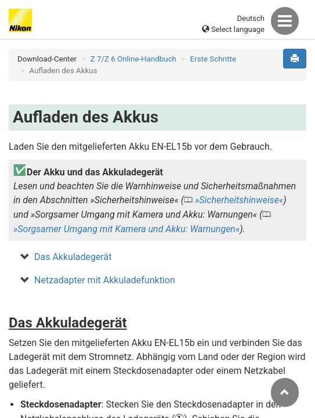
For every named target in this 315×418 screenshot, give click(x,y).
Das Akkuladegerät (73, 256)
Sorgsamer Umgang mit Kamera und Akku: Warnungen (126, 229)
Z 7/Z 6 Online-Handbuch (133, 59)
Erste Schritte (213, 59)
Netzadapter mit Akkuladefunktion (104, 280)
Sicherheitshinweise (239, 200)
